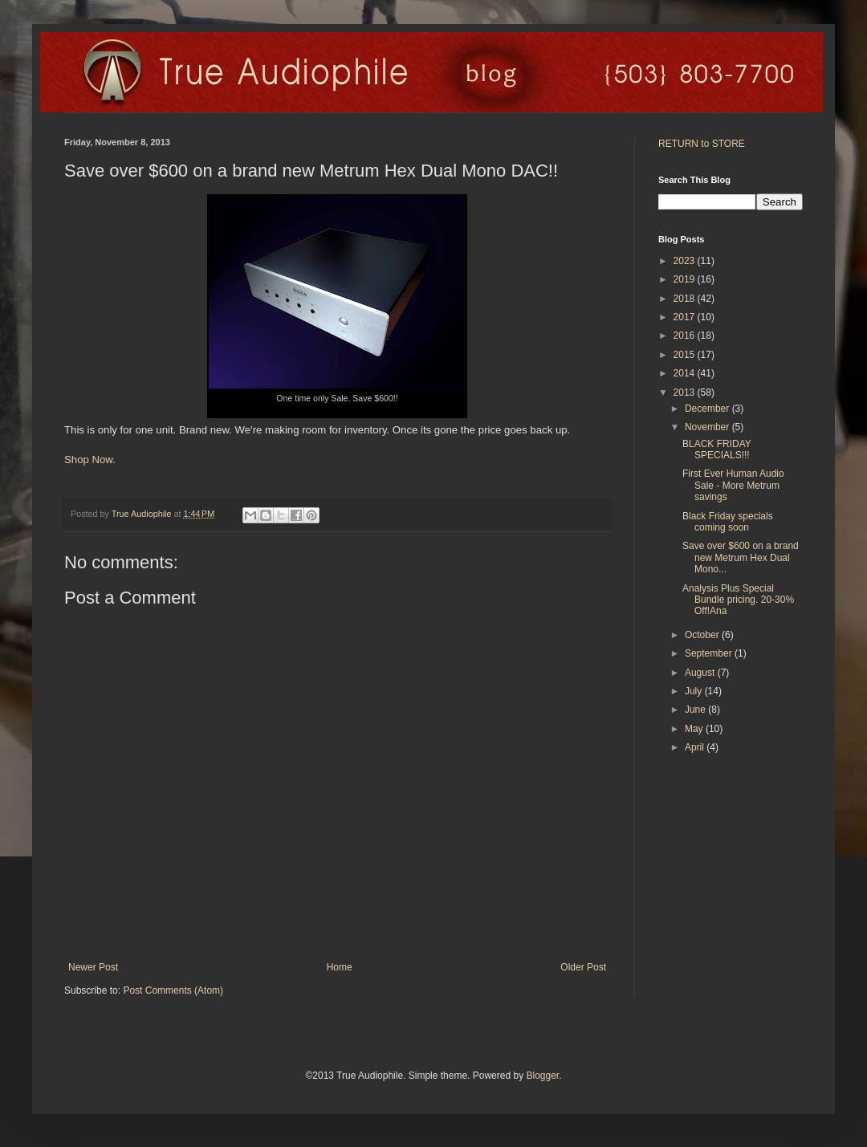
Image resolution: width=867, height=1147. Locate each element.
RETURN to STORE (701, 143)
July (695, 691)
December (708, 408)
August (701, 672)
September (710, 653)
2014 (686, 373)
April (695, 747)
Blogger (542, 1075)
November (708, 427)
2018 (686, 298)
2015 (686, 354)
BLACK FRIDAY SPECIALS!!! (716, 449)
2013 (686, 392)
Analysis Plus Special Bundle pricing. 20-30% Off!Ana (738, 600)
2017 (686, 317)
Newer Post (93, 967)
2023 (686, 260)
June (696, 709)
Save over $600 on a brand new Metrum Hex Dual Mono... (740, 557)
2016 (686, 335)
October (703, 635)
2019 (686, 279)
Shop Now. (90, 460)
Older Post (583, 967)
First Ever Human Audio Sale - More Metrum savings (733, 485)
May (695, 728)
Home (339, 967)
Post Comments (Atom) (173, 990)
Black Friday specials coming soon (727, 521)
